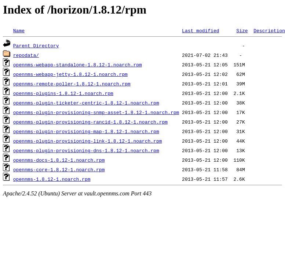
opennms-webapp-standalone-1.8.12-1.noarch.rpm (77, 64)
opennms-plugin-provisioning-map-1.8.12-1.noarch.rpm (86, 131)
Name (19, 30)
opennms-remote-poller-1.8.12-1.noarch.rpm (72, 83)
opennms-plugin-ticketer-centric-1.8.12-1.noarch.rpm (86, 102)
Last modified (200, 30)
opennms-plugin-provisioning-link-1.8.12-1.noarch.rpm (87, 141)
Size (242, 30)
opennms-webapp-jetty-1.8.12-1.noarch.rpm (70, 74)
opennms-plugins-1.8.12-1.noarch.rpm (63, 93)
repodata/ (26, 55)
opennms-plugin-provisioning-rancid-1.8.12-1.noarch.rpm (90, 121)
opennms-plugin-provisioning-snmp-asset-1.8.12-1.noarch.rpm (96, 112)
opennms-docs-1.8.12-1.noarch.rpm (59, 160)
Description (269, 30)
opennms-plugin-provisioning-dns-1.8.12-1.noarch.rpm (86, 150)
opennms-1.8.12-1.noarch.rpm (52, 179)
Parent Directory (36, 45)
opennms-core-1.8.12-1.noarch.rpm (59, 169)
